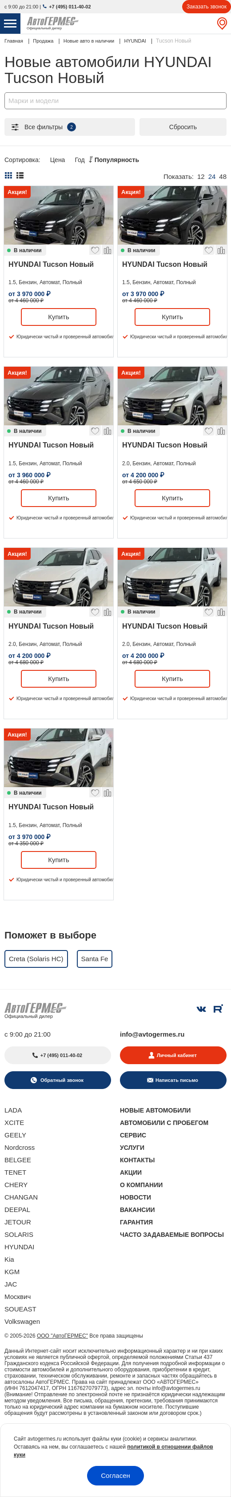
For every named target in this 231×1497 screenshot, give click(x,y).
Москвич (17, 1296)
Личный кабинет (177, 1055)
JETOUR (17, 1222)
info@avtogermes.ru (152, 1034)
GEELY (15, 1135)
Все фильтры (43, 127)
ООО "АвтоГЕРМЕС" (62, 1336)
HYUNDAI (19, 1247)
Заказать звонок (207, 7)
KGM (12, 1271)
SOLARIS (18, 1234)
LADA (13, 1110)
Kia (9, 1259)
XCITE (14, 1122)
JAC (10, 1284)
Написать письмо (176, 1080)
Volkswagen (22, 1321)
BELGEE (17, 1160)
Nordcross (19, 1147)
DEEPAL (17, 1209)
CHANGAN (21, 1197)
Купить (58, 317)
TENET (15, 1172)
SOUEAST (20, 1309)
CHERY (16, 1184)
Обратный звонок (61, 1080)
